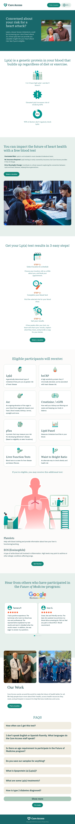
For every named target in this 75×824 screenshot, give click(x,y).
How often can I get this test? (21, 725)
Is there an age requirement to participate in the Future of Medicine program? (35, 750)
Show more (37, 798)
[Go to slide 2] (36, 635)
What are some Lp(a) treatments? (23, 780)
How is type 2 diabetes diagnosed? (23, 790)
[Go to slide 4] (39, 635)
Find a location (53, 5)
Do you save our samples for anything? (25, 760)
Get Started (37, 564)
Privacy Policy (45, 821)
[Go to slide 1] (34, 635)
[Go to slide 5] (40, 635)
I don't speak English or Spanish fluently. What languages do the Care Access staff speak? (36, 737)
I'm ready (37, 805)
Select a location (11, 174)
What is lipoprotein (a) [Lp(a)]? (21, 770)
